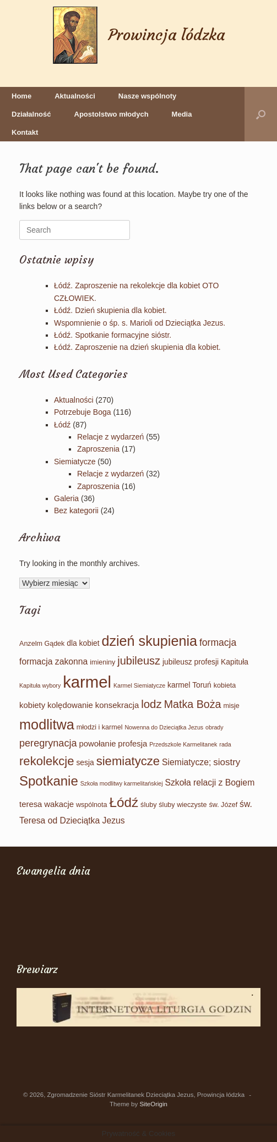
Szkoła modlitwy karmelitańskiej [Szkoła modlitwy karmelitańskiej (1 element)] (121, 783)
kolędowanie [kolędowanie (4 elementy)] (70, 705)
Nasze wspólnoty (147, 96)
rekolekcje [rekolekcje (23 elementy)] (46, 761)
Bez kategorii (76, 510)
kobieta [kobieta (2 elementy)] (225, 685)
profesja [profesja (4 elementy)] (132, 743)
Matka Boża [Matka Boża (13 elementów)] (192, 704)
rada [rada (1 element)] (225, 744)
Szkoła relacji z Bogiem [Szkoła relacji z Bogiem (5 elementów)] (209, 782)
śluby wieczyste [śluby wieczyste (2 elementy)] (183, 805)
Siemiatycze (74, 461)
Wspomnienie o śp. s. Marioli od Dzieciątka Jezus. (139, 323)
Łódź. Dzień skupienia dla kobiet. (110, 310)
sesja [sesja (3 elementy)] (85, 762)
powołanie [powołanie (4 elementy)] (97, 743)
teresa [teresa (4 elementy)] (30, 804)
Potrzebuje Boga (82, 412)
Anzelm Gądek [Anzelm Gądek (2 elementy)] (41, 643)
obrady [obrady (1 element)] (214, 727)
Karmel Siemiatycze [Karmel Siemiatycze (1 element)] (139, 685)
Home (21, 96)
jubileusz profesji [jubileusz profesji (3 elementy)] (190, 661)
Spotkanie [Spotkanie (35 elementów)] (48, 780)
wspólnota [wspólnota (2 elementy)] (91, 805)
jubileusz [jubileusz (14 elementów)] (138, 661)
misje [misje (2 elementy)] (231, 706)
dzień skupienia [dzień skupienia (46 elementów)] (149, 641)
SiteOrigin (153, 1104)
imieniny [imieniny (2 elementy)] (102, 662)
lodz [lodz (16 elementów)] (151, 704)
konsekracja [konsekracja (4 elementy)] (117, 705)
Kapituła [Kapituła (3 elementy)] (234, 661)
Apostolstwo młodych (111, 114)
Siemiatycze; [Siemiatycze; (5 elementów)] (186, 762)
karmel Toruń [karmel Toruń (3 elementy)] (189, 684)
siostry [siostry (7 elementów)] (226, 762)
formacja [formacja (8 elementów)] (217, 642)
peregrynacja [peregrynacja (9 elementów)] (48, 743)
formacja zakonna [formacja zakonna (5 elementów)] (53, 661)
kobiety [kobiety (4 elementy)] (32, 705)
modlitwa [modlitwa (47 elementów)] (46, 724)
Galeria (66, 498)
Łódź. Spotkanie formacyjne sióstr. (112, 335)
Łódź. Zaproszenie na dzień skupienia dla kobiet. (137, 347)
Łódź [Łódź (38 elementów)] (123, 802)
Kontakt (25, 132)
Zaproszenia (98, 448)
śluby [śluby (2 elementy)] (148, 805)
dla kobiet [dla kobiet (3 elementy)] (83, 643)
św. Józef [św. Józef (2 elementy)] (223, 805)
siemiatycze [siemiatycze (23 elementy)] (128, 761)
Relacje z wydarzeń (110, 436)
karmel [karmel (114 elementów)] (87, 682)
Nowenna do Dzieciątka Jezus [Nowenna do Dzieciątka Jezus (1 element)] (163, 727)
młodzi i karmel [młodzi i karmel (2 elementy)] (100, 727)
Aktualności (75, 96)
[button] (261, 114)
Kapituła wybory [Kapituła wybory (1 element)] (40, 685)
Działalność (31, 114)
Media (182, 114)
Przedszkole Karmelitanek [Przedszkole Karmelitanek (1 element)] (183, 744)
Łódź (62, 424)
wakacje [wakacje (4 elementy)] (59, 804)
